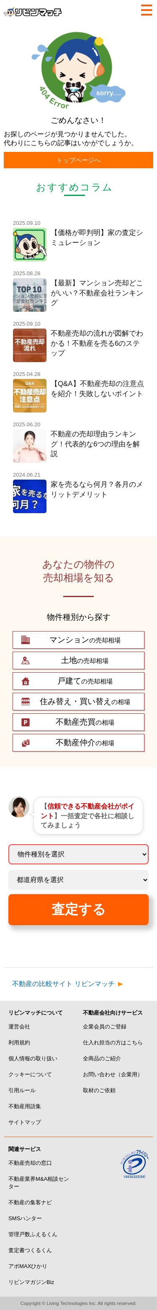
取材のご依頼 (99, 1090)
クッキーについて (30, 1074)
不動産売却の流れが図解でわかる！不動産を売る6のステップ (97, 343)
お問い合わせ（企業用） (113, 1074)
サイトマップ (24, 1122)
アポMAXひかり (27, 1266)
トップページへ (78, 160)
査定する (78, 909)
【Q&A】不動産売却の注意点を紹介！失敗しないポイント (97, 389)
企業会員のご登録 (104, 1026)
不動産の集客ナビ (30, 1202)
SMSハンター (25, 1218)
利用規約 (19, 1042)
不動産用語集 (24, 1106)
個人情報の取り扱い (32, 1058)
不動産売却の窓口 (30, 1163)
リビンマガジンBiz (31, 1282)
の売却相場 (85, 639)
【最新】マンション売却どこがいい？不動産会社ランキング (97, 293)
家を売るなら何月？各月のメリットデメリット (97, 489)
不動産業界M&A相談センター (38, 1183)
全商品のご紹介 (102, 1058)
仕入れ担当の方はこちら (113, 1042)
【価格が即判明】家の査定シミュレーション (97, 238)
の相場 (85, 701)
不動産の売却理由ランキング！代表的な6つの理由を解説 (95, 444)
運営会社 (19, 1026)
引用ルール (22, 1090)
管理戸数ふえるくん (32, 1234)
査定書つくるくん (30, 1250)
